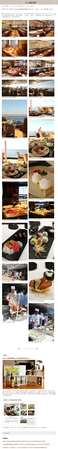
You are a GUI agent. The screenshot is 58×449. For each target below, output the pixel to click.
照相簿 (6, 6)
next (37, 341)
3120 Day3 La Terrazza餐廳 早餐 (41, 109)
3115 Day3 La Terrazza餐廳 (14, 69)
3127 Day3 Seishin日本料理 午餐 (16, 241)
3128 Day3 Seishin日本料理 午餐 (39, 275)
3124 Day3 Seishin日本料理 (18, 198)
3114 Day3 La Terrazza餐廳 (41, 49)
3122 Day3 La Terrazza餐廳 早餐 (18, 159)
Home (2, 6)
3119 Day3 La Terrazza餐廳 (14, 119)
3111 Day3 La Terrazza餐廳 (14, 29)
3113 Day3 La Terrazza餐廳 (14, 49)
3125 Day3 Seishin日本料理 (38, 208)
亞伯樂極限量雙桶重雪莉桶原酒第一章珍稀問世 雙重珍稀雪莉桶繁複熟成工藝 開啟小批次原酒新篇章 (26, 436)
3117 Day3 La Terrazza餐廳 (14, 89)
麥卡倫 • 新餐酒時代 (7, 447)
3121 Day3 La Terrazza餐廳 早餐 (38, 140)
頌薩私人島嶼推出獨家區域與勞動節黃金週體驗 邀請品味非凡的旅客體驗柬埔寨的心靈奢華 (24, 433)
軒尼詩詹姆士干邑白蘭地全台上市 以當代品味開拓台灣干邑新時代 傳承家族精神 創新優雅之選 (25, 440)
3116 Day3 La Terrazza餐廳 (41, 69)
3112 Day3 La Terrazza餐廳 (41, 29)
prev (19, 341)
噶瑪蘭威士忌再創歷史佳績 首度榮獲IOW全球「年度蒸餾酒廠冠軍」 (19, 443)
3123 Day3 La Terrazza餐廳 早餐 (38, 179)
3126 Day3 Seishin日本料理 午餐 (39, 236)
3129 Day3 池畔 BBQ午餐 (16, 269)
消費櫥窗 (6, 430)
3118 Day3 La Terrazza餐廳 (41, 89)
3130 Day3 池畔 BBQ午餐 (18, 297)
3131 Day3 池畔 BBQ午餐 (38, 317)
